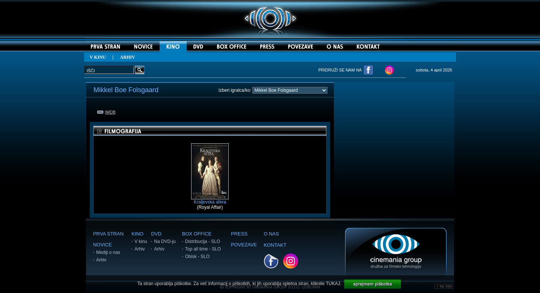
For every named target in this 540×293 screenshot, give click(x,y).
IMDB (106, 112)
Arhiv (101, 260)
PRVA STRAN (108, 234)
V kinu (140, 241)
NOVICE (102, 244)
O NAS (271, 234)
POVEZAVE (244, 244)
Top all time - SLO (203, 249)
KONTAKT (275, 245)
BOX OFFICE (197, 234)
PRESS (239, 234)
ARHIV (127, 57)
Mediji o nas (108, 252)
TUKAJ (333, 283)
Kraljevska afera (210, 200)
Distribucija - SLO (202, 241)
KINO (137, 234)
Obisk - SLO (197, 256)
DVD (156, 234)
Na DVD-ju (164, 241)
